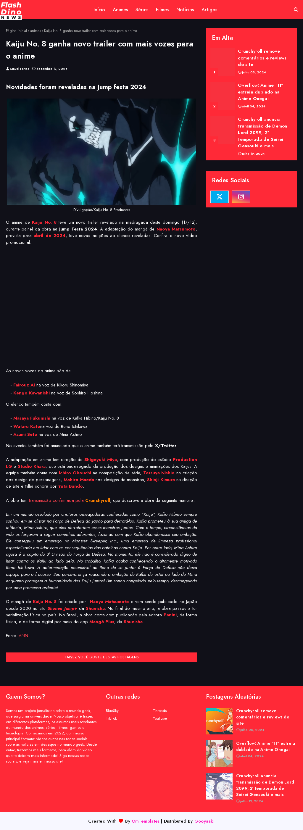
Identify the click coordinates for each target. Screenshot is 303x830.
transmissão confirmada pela (69, 500)
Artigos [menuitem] (209, 9)
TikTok (111, 718)
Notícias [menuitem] (185, 9)
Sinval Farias (19, 68)
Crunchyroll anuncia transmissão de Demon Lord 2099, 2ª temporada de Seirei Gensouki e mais (262, 132)
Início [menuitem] (99, 9)
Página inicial (16, 30)
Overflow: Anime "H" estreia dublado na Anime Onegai (260, 92)
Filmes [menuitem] (162, 9)
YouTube (160, 718)
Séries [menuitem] (142, 9)
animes (35, 30)
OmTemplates (145, 821)
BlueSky (112, 710)
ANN (23, 635)
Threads (160, 710)
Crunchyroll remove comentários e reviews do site (262, 58)
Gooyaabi (204, 821)
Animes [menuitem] (120, 9)
